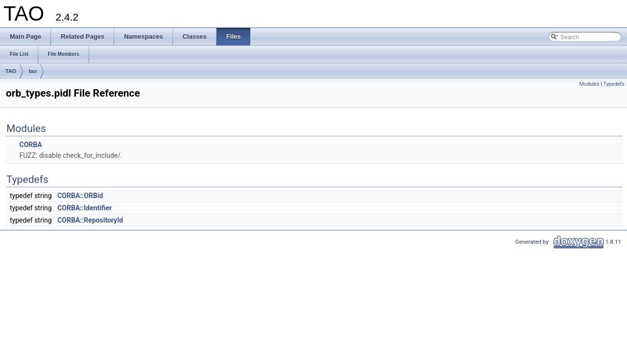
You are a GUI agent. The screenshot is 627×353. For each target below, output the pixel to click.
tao (32, 71)
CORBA (30, 145)
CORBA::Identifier (84, 208)
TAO (10, 71)
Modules (589, 84)
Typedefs (614, 84)
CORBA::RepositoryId (90, 220)
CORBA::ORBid (80, 196)
